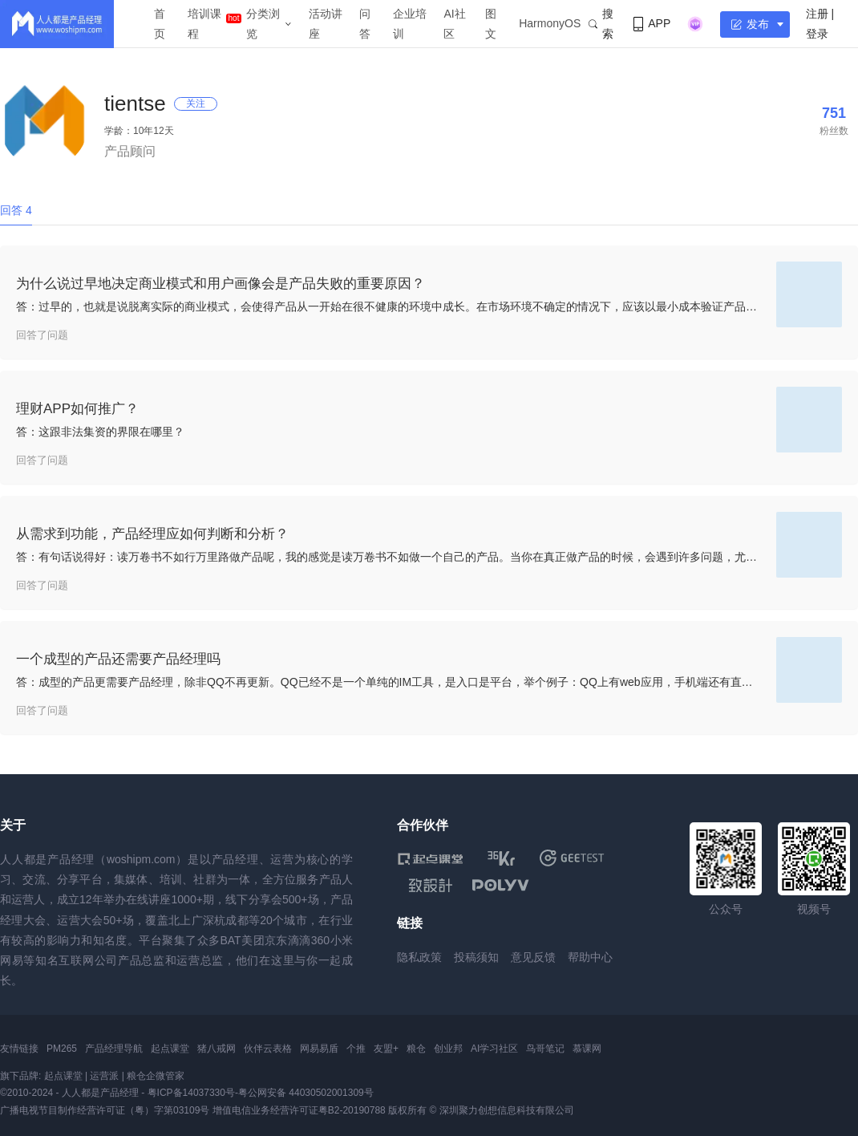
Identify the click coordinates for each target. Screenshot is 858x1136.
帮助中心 (590, 957)
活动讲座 (325, 23)
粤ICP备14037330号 (191, 1092)
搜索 (601, 23)
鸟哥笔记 (545, 1048)
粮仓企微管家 (155, 1075)
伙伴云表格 (268, 1048)
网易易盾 (319, 1048)
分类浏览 (263, 23)
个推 (356, 1048)
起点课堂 (170, 1048)
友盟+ (386, 1048)
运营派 (104, 1075)
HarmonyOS (550, 23)
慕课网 (587, 1048)
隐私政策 (419, 957)
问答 (364, 23)
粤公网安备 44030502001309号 (306, 1092)
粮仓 (416, 1048)
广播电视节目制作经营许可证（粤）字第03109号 (104, 1110)
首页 (159, 23)
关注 (195, 103)
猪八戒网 (216, 1048)
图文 (490, 23)
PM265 (62, 1048)
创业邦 (448, 1048)
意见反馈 (533, 957)
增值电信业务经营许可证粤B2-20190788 (299, 1110)
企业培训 (410, 23)
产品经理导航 (114, 1048)
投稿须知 (476, 957)
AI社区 (454, 23)
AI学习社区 (494, 1048)
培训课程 (204, 23)
